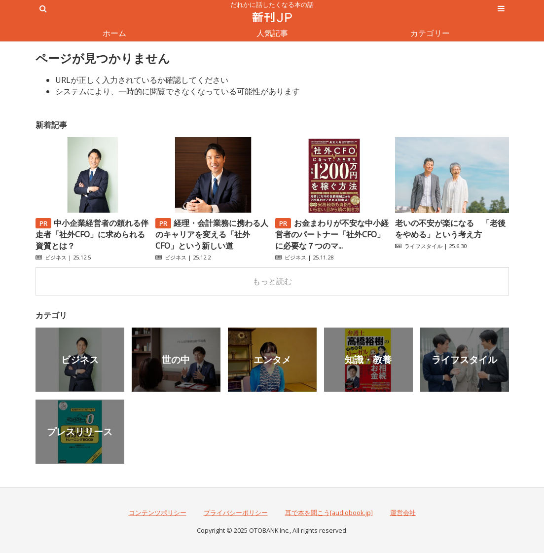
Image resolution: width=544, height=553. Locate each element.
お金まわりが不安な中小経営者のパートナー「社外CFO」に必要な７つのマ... (332, 234)
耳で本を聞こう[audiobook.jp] (329, 512)
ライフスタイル (423, 246)
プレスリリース (79, 431)
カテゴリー (430, 33)
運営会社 (403, 512)
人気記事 (272, 33)
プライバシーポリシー (236, 512)
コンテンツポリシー (157, 512)
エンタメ (272, 359)
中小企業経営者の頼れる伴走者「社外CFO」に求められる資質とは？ (92, 234)
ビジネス (56, 257)
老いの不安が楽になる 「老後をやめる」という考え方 (450, 229)
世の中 (176, 359)
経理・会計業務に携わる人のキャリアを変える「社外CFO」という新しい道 (212, 234)
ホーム (114, 33)
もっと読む (272, 281)
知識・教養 (368, 359)
